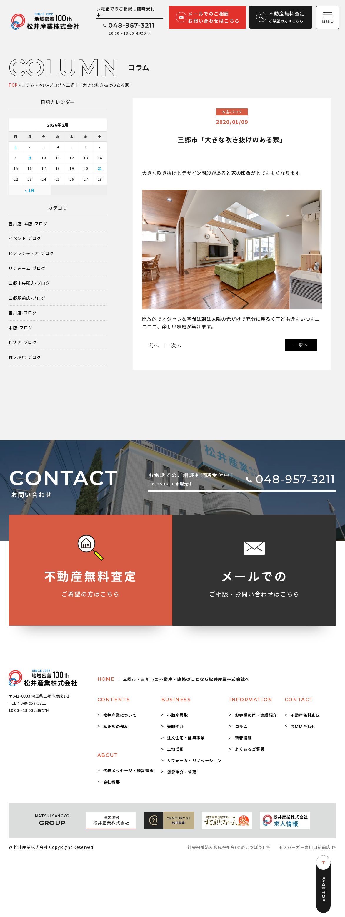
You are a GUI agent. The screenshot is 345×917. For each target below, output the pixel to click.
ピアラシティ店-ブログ (31, 253)
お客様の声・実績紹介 (256, 715)
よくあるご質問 (249, 749)
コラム (241, 726)
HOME (173, 679)
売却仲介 (175, 726)
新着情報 (243, 737)
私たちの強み (116, 726)
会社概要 (111, 782)
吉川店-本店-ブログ (28, 224)
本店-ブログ (20, 328)
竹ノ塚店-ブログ (25, 357)
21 (100, 168)
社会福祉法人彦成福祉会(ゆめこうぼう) (225, 847)
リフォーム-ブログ (27, 268)
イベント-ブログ (25, 238)
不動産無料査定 (305, 715)
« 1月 (29, 189)
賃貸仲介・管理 (181, 772)
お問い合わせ (303, 726)
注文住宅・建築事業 (186, 737)
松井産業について (120, 715)
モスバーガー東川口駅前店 (304, 847)
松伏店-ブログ (23, 342)
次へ (176, 345)
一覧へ (301, 345)
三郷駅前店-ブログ (27, 298)
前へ (154, 345)
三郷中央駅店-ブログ (29, 283)
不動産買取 (177, 715)
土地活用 (175, 749)
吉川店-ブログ (23, 313)
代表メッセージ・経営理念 (128, 770)
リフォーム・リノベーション (194, 760)
